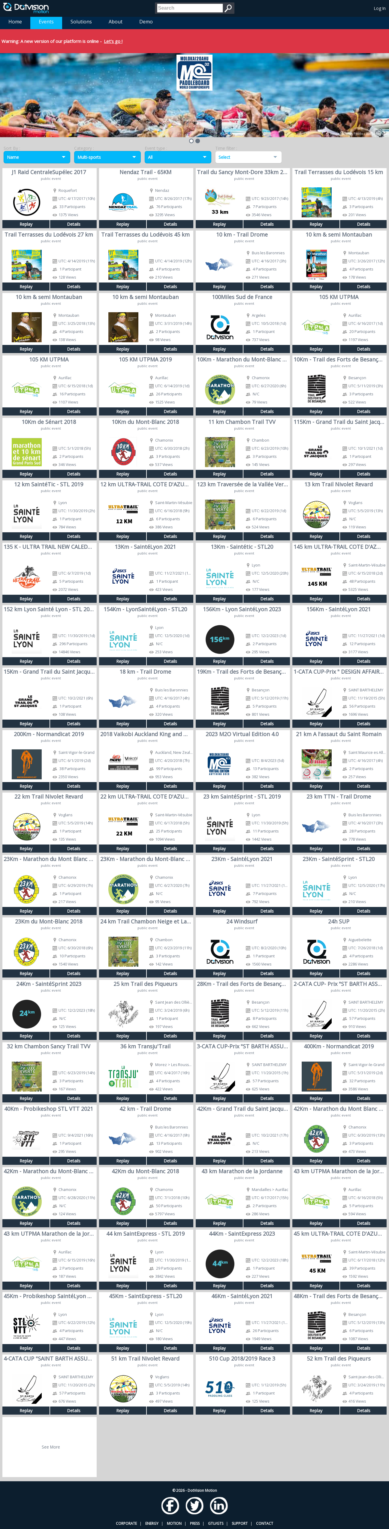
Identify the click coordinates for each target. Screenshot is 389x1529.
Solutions (81, 21)
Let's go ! (113, 41)
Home (15, 21)
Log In (380, 8)
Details (73, 224)
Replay (26, 224)
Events (46, 21)
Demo (146, 21)
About (115, 21)
